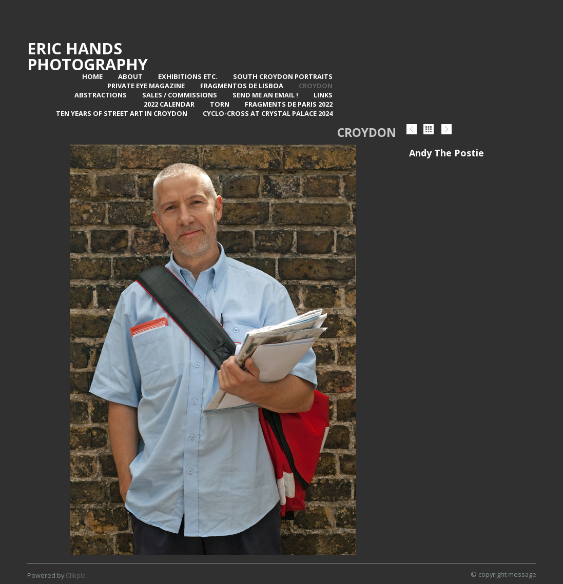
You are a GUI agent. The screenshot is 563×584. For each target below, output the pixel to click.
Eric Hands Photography (87, 56)
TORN (219, 104)
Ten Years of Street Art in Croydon (121, 113)
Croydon (316, 85)
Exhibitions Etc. (188, 76)
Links (323, 94)
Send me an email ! (265, 94)
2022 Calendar (169, 104)
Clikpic (75, 575)
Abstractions (100, 94)
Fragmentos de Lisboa (241, 85)
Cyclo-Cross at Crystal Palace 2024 (268, 113)
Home (92, 76)
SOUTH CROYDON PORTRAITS (283, 76)
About (130, 76)
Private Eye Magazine (146, 85)
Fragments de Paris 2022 (289, 104)
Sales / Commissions (179, 94)
